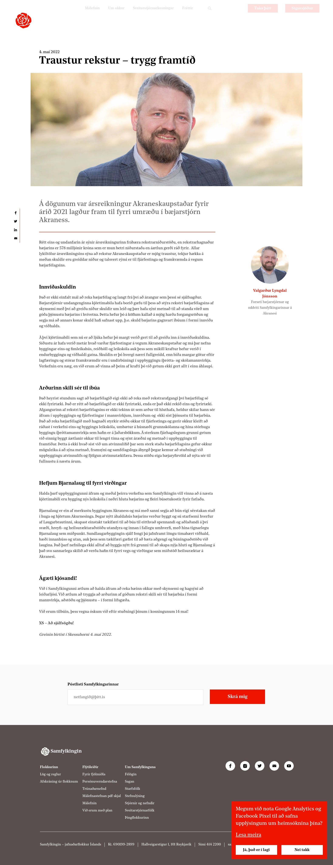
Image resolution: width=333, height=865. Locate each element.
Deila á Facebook (15, 213)
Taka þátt (262, 14)
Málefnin (82, 14)
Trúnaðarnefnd (94, 789)
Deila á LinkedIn (15, 230)
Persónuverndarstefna (99, 781)
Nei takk (302, 850)
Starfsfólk (132, 789)
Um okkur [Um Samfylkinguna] (108, 14)
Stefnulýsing (135, 796)
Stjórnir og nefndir (139, 803)
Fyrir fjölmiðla (93, 774)
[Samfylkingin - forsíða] (23, 20)
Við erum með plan (97, 810)
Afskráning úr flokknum (59, 781)
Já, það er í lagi (256, 850)
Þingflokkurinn (137, 818)
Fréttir (187, 14)
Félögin (131, 774)
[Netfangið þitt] (135, 697)
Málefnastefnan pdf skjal (101, 796)
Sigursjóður (302, 14)
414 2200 (213, 844)
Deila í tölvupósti (15, 238)
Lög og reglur (50, 774)
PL (225, 14)
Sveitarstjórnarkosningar (149, 14)
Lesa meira (248, 835)
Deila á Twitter (15, 221)
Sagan (129, 781)
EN (236, 14)
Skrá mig (237, 696)
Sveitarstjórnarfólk (139, 810)
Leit (210, 14)
